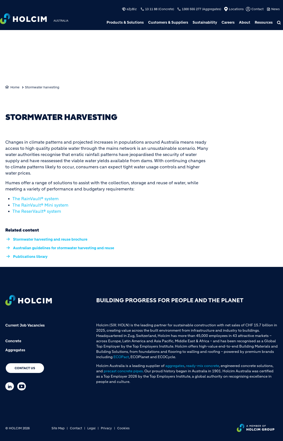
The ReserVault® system (36, 211)
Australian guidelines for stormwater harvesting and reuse (63, 248)
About (244, 22)
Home (14, 87)
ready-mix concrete (202, 365)
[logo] (23, 19)
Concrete (13, 341)
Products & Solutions (125, 22)
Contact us (25, 368)
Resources (264, 22)
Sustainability (205, 22)
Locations (236, 9)
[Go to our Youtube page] (22, 386)
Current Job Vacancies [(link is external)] (25, 325)
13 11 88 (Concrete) (159, 9)
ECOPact (121, 357)
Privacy (106, 428)
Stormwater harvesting (42, 87)
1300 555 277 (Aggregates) (201, 9)
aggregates (174, 365)
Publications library (30, 256)
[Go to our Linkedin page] (10, 386)
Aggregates (15, 350)
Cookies (123, 428)
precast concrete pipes (123, 371)
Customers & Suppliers (168, 22)
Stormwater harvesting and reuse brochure (50, 239)
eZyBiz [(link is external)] (132, 9)
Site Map (58, 428)
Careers (228, 22)
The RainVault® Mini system (40, 205)
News (275, 9)
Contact (257, 9)
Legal (91, 428)
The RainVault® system (35, 198)
